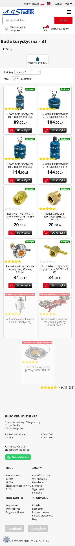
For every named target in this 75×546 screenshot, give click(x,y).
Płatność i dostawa (42, 475)
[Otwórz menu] (69, 12)
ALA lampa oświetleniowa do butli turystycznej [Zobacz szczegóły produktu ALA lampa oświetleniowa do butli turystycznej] (20, 320)
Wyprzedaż (38, 489)
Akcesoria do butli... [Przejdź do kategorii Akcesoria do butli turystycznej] (37, 59)
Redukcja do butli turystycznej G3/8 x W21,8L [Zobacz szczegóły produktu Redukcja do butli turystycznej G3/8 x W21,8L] (54, 216)
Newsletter (38, 482)
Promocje (37, 485)
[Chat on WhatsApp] (18, 459)
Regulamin (37, 508)
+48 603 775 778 (16, 446)
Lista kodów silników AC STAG (18, 487)
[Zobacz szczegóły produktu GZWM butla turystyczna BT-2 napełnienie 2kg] (54, 98)
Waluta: (59, 4)
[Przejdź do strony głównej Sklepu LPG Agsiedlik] (18, 12)
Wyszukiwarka (39, 478)
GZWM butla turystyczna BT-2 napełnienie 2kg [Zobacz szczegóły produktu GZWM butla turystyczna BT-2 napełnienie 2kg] (54, 115)
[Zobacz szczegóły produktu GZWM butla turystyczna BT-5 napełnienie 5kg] (54, 148)
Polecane (37, 492)
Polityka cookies (40, 512)
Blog (34, 519)
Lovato (9, 478)
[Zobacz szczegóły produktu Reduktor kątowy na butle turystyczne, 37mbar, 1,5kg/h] (20, 251)
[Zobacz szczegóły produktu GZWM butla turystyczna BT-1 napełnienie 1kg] (20, 98)
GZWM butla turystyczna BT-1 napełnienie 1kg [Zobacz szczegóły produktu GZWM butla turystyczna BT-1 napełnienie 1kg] (20, 115)
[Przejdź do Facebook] (14, 528)
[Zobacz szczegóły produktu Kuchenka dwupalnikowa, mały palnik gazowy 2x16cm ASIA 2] (54, 303)
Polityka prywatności (42, 515)
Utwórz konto (13, 508)
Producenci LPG (14, 475)
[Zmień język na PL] (42, 3)
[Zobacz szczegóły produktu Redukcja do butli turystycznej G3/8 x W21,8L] (54, 198)
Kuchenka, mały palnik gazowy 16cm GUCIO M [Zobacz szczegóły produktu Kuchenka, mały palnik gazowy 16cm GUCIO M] (37, 368)
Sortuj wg (8, 72)
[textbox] (28, 20)
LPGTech (10, 482)
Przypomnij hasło (15, 512)
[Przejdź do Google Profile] (38, 528)
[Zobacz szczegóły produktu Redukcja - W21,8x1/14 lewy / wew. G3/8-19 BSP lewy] (20, 198)
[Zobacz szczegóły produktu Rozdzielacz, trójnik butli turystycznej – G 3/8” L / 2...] (54, 251)
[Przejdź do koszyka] (45, 29)
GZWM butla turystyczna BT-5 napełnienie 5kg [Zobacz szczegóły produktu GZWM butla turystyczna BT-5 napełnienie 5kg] (54, 165)
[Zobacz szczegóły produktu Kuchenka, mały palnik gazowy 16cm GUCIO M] (37, 351)
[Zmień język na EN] (48, 3)
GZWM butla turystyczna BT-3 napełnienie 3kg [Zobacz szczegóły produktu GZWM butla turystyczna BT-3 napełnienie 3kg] (20, 165)
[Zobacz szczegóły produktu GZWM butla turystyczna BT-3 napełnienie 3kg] (20, 148)
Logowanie (12, 505)
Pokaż (6, 79)
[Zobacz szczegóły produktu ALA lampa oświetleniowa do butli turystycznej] (20, 303)
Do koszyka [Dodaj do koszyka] (23, 130)
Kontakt (36, 505)
